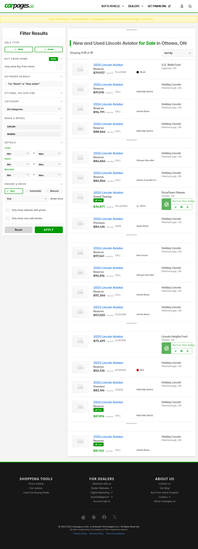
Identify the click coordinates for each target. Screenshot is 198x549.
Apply (49, 229)
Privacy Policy (80, 533)
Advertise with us (101, 483)
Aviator (33, 134)
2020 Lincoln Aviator (108, 193)
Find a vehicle (36, 483)
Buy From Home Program (164, 492)
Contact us (165, 483)
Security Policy (96, 533)
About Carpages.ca (164, 501)
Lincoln (33, 126)
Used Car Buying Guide (36, 492)
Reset (18, 229)
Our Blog (164, 488)
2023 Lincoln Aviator (108, 307)
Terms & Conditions (115, 533)
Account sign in (101, 501)
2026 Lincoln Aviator (108, 84)
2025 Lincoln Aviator (108, 65)
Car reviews (36, 488)
